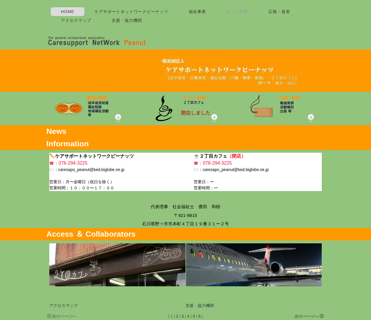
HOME (67, 11)
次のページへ (309, 316)
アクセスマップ (76, 20)
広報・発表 (279, 11)
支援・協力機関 (127, 20)
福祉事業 (197, 11)
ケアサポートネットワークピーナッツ (131, 11)
